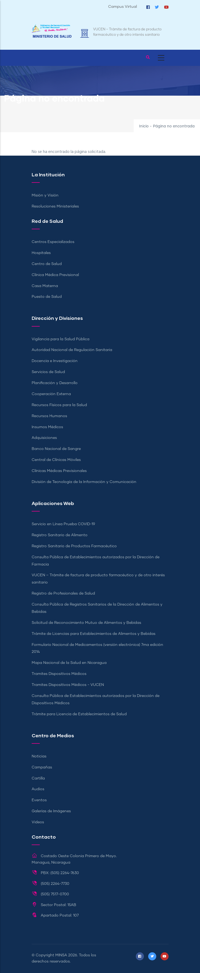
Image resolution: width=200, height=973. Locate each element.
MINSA (61, 955)
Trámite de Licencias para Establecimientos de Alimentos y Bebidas (93, 634)
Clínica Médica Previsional (55, 275)
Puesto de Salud (47, 297)
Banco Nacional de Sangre (56, 449)
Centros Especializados (53, 242)
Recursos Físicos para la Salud (59, 405)
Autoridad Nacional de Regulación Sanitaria (72, 350)
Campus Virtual (122, 7)
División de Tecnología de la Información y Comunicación (84, 482)
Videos (38, 822)
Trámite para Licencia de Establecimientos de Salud (79, 714)
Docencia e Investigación (55, 361)
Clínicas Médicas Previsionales (59, 471)
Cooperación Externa (51, 394)
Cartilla (38, 778)
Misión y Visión (45, 195)
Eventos (39, 800)
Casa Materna (45, 286)
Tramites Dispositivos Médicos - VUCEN (68, 685)
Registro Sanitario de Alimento (60, 535)
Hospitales (41, 253)
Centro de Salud (47, 264)
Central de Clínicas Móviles (56, 460)
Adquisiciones (44, 438)
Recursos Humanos (49, 416)
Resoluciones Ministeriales (55, 206)
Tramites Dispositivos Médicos (59, 674)
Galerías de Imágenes (51, 811)
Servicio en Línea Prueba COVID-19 (63, 524)
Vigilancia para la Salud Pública (60, 339)
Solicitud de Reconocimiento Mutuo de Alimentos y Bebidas (86, 623)
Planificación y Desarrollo (55, 383)
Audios (38, 789)
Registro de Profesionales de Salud (63, 593)
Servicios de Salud (48, 372)
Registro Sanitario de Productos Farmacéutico (74, 546)
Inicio (144, 126)
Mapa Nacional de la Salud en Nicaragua (69, 663)
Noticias (39, 756)
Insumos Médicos (47, 427)
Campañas (42, 767)
